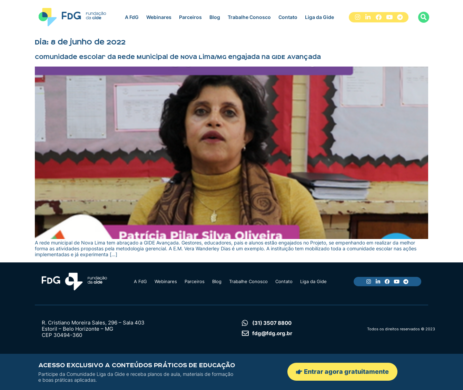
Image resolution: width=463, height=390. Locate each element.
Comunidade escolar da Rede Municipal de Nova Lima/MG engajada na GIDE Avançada (178, 56)
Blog (214, 17)
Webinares (158, 17)
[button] (423, 17)
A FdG (132, 17)
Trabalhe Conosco (249, 17)
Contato (287, 17)
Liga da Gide (319, 17)
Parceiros (190, 17)
